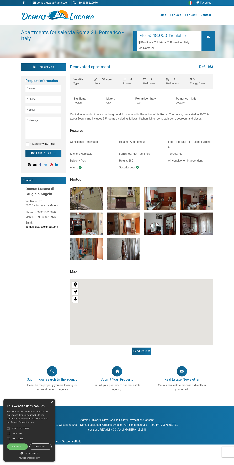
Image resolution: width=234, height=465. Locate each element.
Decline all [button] (41, 446)
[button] (29, 453)
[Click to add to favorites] (208, 36)
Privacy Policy (99, 419)
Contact (206, 15)
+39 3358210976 (85, 2)
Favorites (203, 2)
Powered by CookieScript (29, 458)
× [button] (52, 402)
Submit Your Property (117, 379)
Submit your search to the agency (52, 379)
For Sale (175, 15)
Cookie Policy (118, 419)
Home (162, 15)
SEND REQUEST (43, 153)
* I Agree (42, 143)
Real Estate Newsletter (182, 379)
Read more (30, 422)
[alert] (29, 430)
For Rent (190, 15)
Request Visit (43, 66)
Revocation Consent (141, 419)
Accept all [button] (17, 446)
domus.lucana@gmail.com (51, 2)
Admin (84, 419)
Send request (141, 351)
